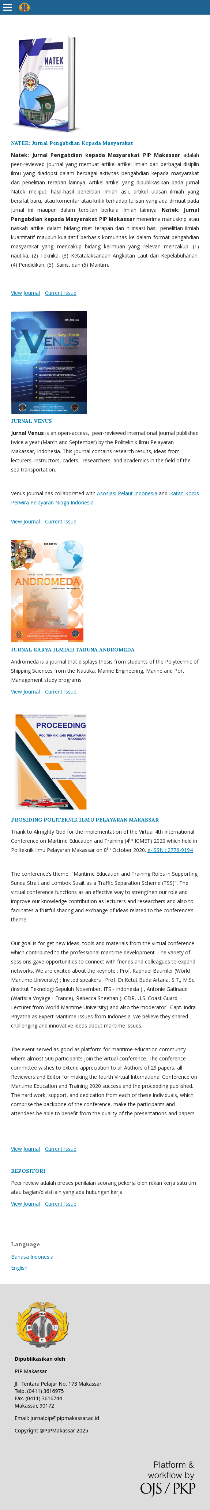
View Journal (25, 292)
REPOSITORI (28, 1171)
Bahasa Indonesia (32, 1256)
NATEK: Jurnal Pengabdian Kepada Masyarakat (72, 143)
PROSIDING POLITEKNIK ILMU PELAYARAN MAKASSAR (85, 819)
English (19, 1267)
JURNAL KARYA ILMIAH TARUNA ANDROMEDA (73, 649)
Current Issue (60, 292)
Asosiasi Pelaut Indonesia (128, 493)
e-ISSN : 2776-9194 (170, 849)
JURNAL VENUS (31, 421)
